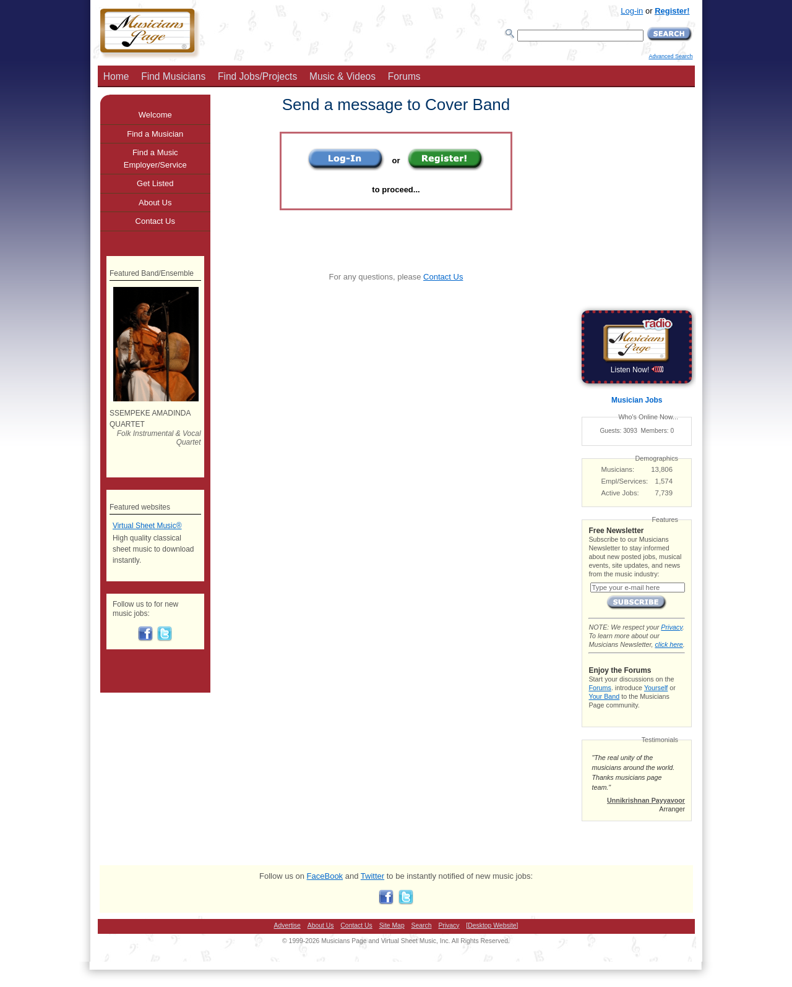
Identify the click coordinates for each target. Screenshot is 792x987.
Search (421, 925)
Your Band (603, 696)
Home (116, 76)
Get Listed (155, 183)
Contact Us (443, 276)
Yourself (656, 687)
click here (668, 644)
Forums (404, 76)
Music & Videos (342, 76)
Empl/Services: (624, 481)
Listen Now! (637, 369)
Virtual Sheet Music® (147, 525)
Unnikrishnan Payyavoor (646, 800)
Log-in (632, 10)
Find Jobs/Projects (257, 76)
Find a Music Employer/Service (155, 158)
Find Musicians (173, 76)
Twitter (372, 876)
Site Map (392, 925)
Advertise (287, 925)
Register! (672, 10)
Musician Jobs (636, 400)
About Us (155, 202)
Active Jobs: (620, 493)
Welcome (155, 114)
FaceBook (325, 876)
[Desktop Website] (492, 925)
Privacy (671, 627)
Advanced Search (670, 56)
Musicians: (618, 469)
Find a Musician (155, 134)
